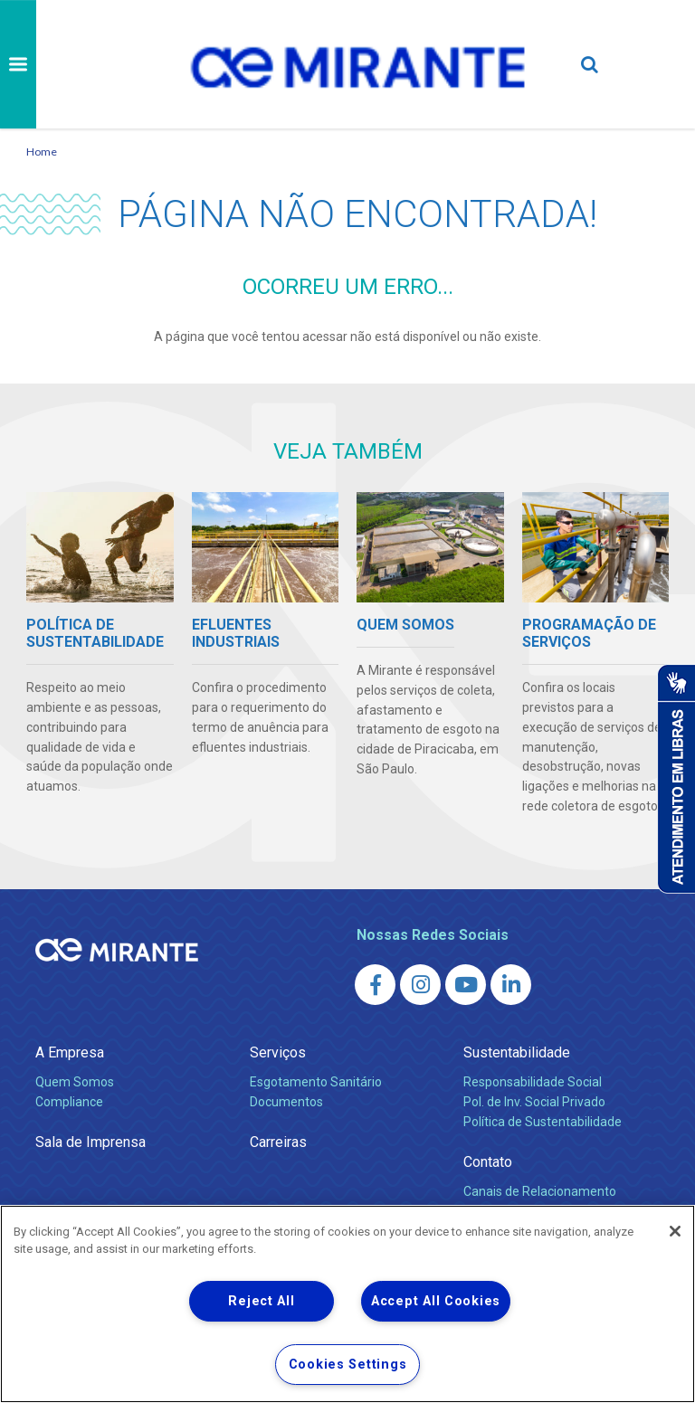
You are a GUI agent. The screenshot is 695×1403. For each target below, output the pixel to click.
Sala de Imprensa (90, 1142)
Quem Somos (74, 1082)
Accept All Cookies (435, 1301)
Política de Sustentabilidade (542, 1121)
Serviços (278, 1052)
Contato (487, 1162)
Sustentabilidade (516, 1052)
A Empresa (69, 1052)
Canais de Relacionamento (539, 1191)
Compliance (69, 1102)
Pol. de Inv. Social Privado (534, 1102)
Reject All (261, 1301)
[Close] (675, 1231)
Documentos (286, 1102)
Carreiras (278, 1142)
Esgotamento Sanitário (316, 1082)
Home (41, 151)
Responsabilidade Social (532, 1082)
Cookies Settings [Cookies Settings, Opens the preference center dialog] (348, 1364)
